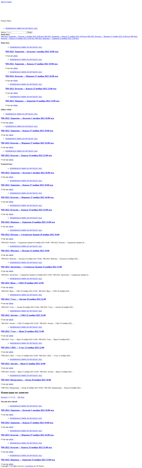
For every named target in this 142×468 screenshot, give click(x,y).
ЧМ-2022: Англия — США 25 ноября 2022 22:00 (23, 315)
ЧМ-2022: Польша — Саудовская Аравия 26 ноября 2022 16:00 (30, 234)
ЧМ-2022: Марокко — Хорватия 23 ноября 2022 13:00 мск (57, 38)
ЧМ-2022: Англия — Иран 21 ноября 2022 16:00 (23, 363)
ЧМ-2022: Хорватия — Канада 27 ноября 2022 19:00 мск (65, 36)
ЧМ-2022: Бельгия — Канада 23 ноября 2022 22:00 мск (30, 88)
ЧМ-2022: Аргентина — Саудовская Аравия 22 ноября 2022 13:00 (31, 267)
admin (15, 56)
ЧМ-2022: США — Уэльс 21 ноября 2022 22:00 (22, 347)
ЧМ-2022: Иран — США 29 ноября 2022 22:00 (22, 283)
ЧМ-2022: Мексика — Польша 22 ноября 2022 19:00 (25, 250)
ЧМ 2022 (11, 9)
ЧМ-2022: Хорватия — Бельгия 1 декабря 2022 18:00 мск (22, 36)
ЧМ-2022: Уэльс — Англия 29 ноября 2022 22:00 (23, 299)
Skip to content (6, 2)
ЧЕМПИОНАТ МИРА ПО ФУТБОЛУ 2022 (21, 28)
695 (19, 397)
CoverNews (29, 466)
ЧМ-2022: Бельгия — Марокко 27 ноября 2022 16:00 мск (108, 36)
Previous (4, 397)
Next (22, 397)
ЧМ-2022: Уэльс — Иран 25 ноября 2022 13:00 (22, 331)
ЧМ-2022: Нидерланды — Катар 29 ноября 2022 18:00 (26, 380)
